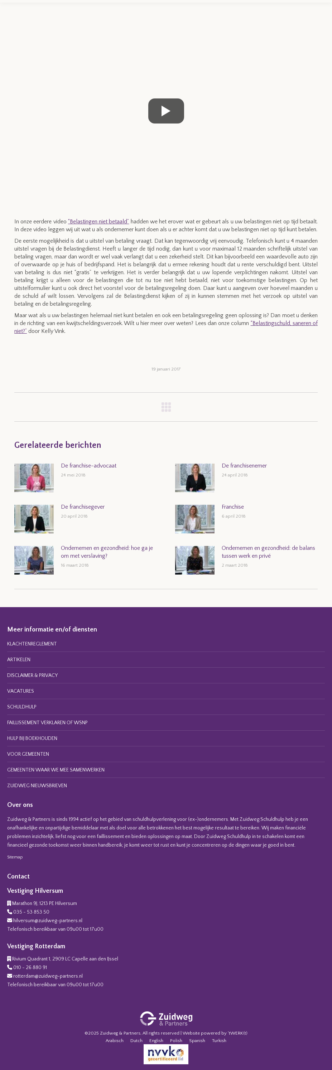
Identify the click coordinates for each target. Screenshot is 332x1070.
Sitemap (15, 857)
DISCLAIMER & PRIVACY (32, 675)
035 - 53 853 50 (31, 912)
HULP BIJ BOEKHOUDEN (32, 738)
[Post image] (34, 478)
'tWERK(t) (237, 1033)
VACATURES (20, 691)
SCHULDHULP (22, 707)
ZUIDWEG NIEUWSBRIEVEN (37, 786)
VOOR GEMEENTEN (28, 754)
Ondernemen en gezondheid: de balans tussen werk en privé (268, 552)
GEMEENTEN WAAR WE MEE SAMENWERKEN (56, 770)
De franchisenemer (244, 466)
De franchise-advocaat (88, 466)
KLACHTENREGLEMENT (32, 644)
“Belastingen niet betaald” (98, 221)
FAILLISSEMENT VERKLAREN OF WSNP (47, 723)
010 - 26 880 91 (30, 967)
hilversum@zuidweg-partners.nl (47, 921)
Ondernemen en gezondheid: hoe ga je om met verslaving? (107, 552)
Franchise (233, 507)
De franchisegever (83, 507)
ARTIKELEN (18, 660)
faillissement (110, 836)
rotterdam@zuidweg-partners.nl (48, 976)
